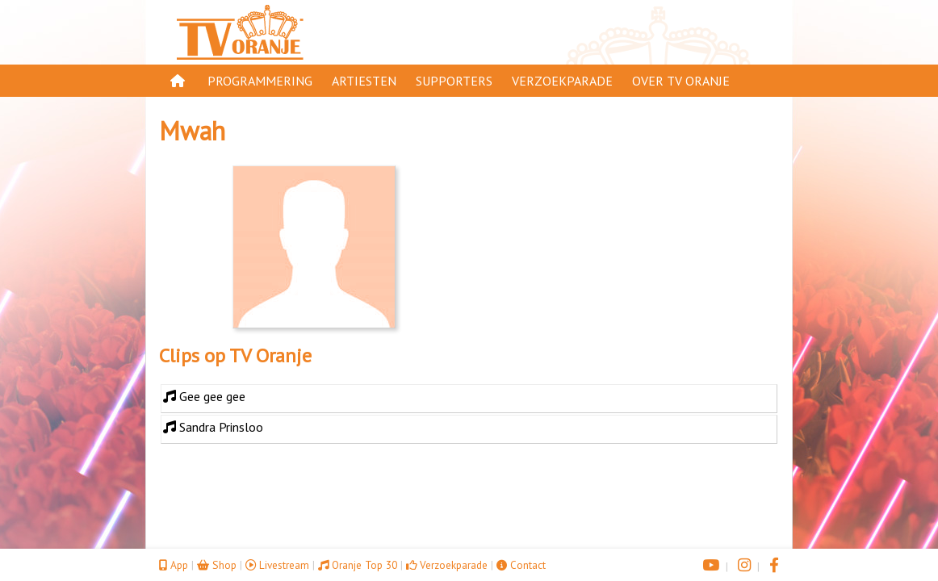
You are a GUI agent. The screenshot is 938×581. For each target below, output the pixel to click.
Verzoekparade (562, 81)
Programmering (259, 81)
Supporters (454, 81)
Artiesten (364, 81)
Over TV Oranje (681, 81)
